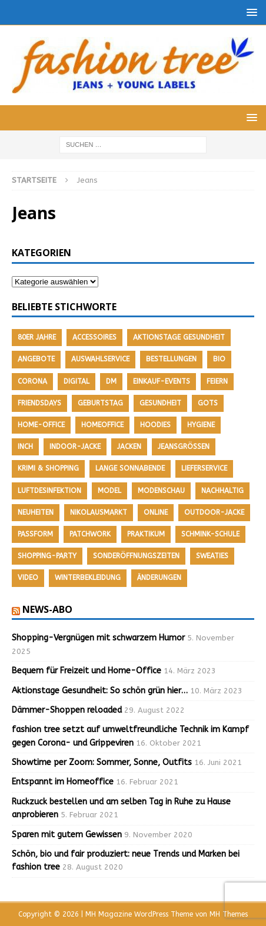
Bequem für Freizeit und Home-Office (86, 671)
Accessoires (94, 337)
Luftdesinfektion (49, 491)
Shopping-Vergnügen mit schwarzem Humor (98, 638)
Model (109, 491)
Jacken (129, 446)
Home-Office (41, 425)
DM (111, 381)
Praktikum (146, 534)
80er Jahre (37, 337)
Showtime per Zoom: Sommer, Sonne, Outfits (102, 762)
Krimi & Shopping (48, 468)
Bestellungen (171, 359)
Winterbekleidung (88, 577)
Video (28, 577)
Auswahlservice (100, 359)
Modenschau (161, 491)
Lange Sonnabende (130, 468)
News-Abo (47, 609)
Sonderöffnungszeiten (136, 556)
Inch (25, 446)
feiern (217, 381)
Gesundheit (160, 403)
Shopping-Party (47, 556)
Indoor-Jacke (75, 446)
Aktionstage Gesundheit (179, 337)
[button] (250, 12)
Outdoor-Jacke (214, 512)
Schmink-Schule (210, 534)
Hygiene (201, 425)
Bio (219, 359)
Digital (76, 381)
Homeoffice (102, 425)
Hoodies (155, 425)
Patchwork (90, 534)
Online (156, 512)
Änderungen (159, 577)
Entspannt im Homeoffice (63, 782)
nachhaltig (222, 491)
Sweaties (212, 556)
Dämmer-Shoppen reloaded (67, 710)
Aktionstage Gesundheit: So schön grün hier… (100, 691)
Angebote (36, 359)
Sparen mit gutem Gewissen (67, 835)
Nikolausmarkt (98, 512)
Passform (35, 534)
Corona (32, 381)
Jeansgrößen (184, 446)
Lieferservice (204, 468)
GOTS (208, 403)
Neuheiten (36, 512)
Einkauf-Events (161, 381)
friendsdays (39, 403)
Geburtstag (100, 403)
